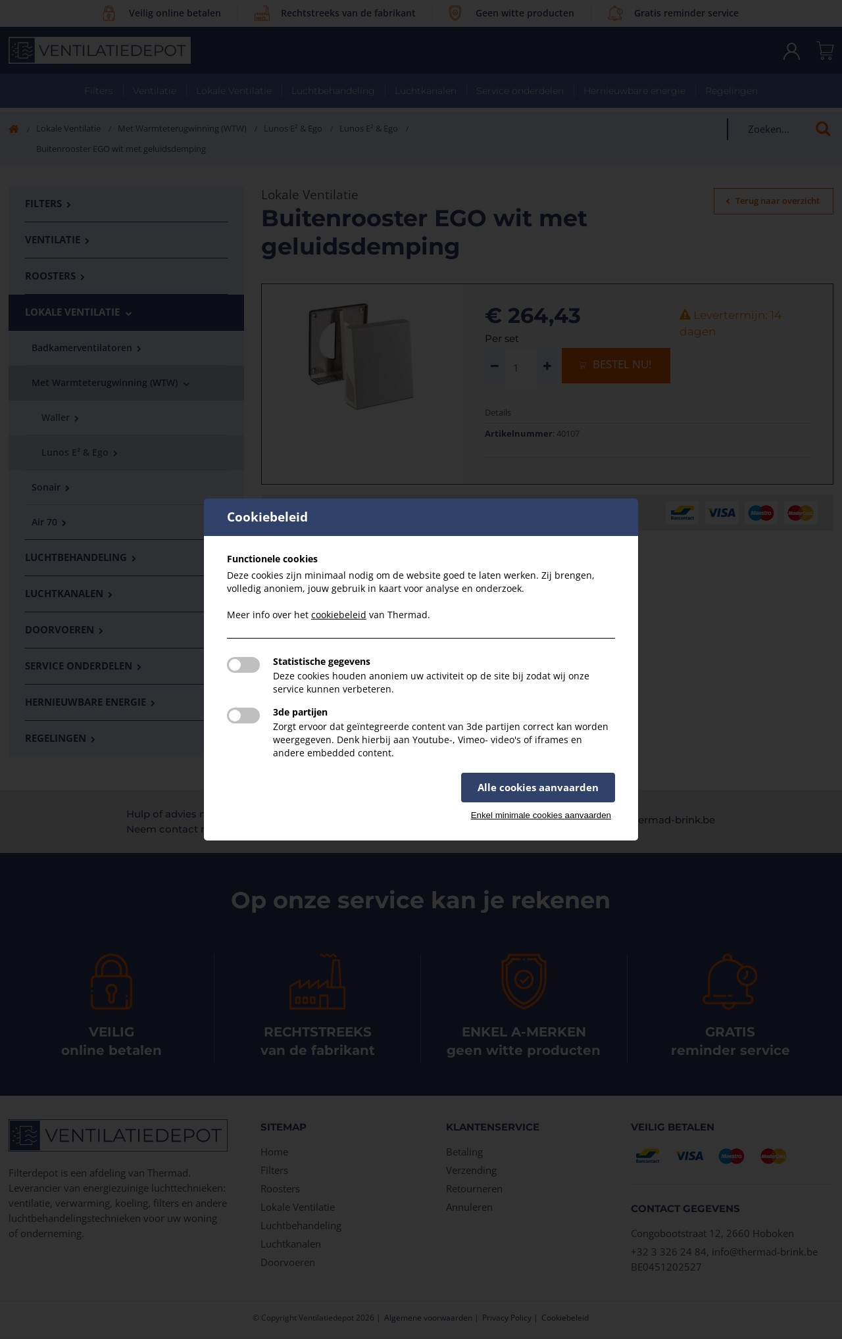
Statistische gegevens (321, 661)
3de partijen (300, 712)
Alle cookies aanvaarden (538, 787)
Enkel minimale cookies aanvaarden (541, 815)
